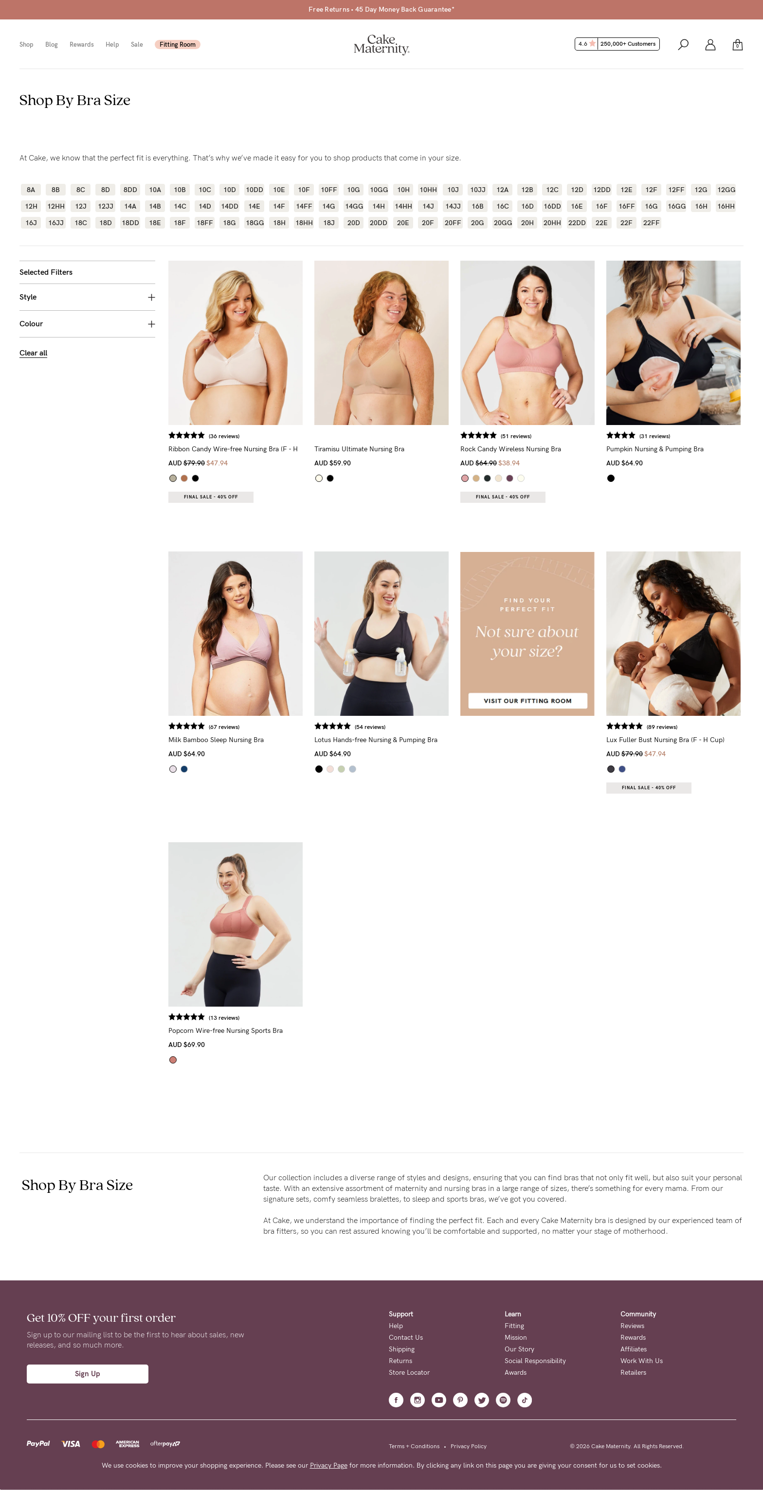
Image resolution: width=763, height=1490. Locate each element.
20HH (552, 223)
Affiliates (633, 1349)
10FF (329, 190)
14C (180, 206)
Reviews (632, 1326)
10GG (378, 190)
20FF (453, 223)
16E (577, 206)
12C (552, 190)
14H (378, 206)
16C (502, 206)
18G (229, 223)
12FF (676, 190)
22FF (651, 223)
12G (701, 190)
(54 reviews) (370, 727)
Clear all (33, 352)
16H (701, 206)
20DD (378, 223)
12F (651, 190)
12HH (55, 206)
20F (428, 223)
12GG (725, 190)
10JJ (478, 190)
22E (602, 223)
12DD (601, 190)
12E (626, 190)
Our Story (519, 1349)
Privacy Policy (469, 1446)
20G (477, 223)
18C (80, 223)
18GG (254, 223)
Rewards (82, 44)
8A (31, 190)
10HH (427, 190)
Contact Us (406, 1337)
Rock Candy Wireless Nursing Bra (510, 449)
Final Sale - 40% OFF (211, 497)
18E (155, 223)
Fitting (514, 1326)
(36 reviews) (224, 436)
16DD (552, 206)
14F (279, 206)
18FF (205, 223)
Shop (26, 44)
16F (602, 206)
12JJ (105, 206)
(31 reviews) (654, 436)
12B (527, 190)
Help (112, 44)
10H (403, 190)
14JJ (453, 206)
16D (527, 206)
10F (304, 190)
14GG (353, 206)
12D (577, 190)
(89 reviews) (662, 727)
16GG (676, 206)
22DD (576, 223)
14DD (229, 206)
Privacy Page (328, 1465)
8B (56, 190)
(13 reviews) (224, 1017)
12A (502, 190)
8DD (130, 190)
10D (229, 190)
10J (453, 190)
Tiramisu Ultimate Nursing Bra (359, 449)
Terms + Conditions (414, 1446)
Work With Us (641, 1361)
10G (353, 190)
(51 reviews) (516, 436)
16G (651, 206)
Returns (400, 1361)
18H (279, 223)
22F (626, 223)
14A (130, 206)
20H (527, 223)
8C (80, 190)
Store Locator (409, 1372)
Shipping (402, 1349)
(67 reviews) (224, 727)
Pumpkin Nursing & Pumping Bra (655, 449)
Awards (516, 1372)
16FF (626, 206)
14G (328, 206)
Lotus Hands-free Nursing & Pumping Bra (375, 740)
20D (353, 223)
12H (31, 206)
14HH (403, 206)
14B (155, 206)
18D (105, 223)
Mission (516, 1337)
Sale (137, 44)
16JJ (56, 223)
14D (205, 206)
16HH (725, 206)
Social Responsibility (535, 1361)
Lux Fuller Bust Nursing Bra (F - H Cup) (665, 740)
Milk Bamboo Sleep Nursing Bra (216, 740)
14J (428, 206)
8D (105, 190)
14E (254, 206)
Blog (51, 44)
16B (478, 206)
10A (155, 190)
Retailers (633, 1372)
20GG (502, 223)
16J (31, 223)
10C (205, 190)
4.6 (618, 43)
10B (180, 190)
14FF (304, 206)
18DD (130, 223)
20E (403, 223)
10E (279, 190)
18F (180, 223)
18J (329, 223)
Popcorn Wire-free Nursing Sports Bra (225, 1031)
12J (81, 206)
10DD (254, 190)
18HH (303, 223)
